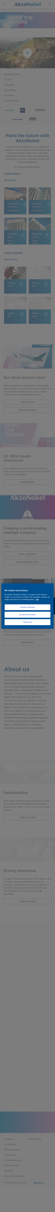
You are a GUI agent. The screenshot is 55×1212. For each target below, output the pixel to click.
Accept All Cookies (27, 614)
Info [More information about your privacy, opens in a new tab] (37, 599)
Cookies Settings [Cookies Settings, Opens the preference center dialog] (27, 607)
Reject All (27, 622)
